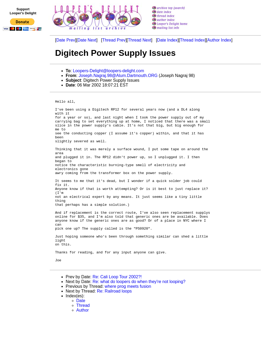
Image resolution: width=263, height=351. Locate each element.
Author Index (219, 40)
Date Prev (65, 40)
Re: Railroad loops (114, 325)
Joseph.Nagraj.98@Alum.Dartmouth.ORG (118, 75)
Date (80, 334)
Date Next (86, 40)
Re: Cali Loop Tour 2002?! (117, 311)
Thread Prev (114, 40)
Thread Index (192, 40)
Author (82, 344)
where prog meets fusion (128, 320)
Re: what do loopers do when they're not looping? (138, 315)
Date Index (167, 40)
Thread (83, 339)
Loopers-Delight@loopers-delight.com (108, 71)
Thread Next (139, 40)
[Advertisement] (23, 142)
